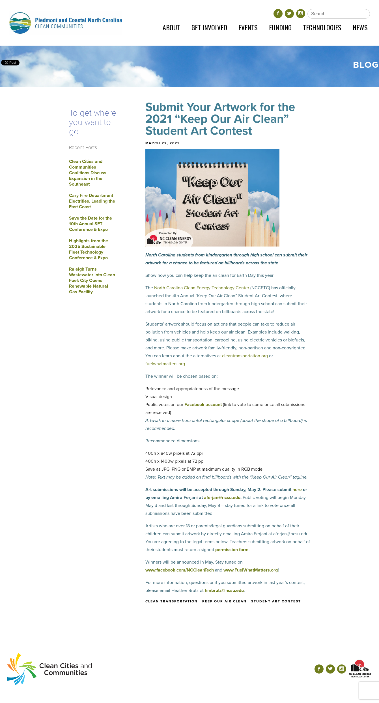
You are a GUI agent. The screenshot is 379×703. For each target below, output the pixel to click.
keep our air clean (224, 601)
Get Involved (209, 27)
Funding (280, 27)
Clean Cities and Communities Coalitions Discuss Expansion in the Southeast (87, 173)
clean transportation (171, 601)
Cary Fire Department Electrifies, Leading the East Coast (92, 201)
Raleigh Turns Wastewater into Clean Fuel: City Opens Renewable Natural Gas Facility (92, 280)
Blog (366, 65)
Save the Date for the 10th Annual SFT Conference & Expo (90, 223)
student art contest (276, 601)
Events (248, 27)
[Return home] (65, 23)
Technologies (322, 27)
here (297, 489)
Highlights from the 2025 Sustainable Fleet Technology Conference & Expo (88, 249)
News (360, 27)
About (171, 27)
